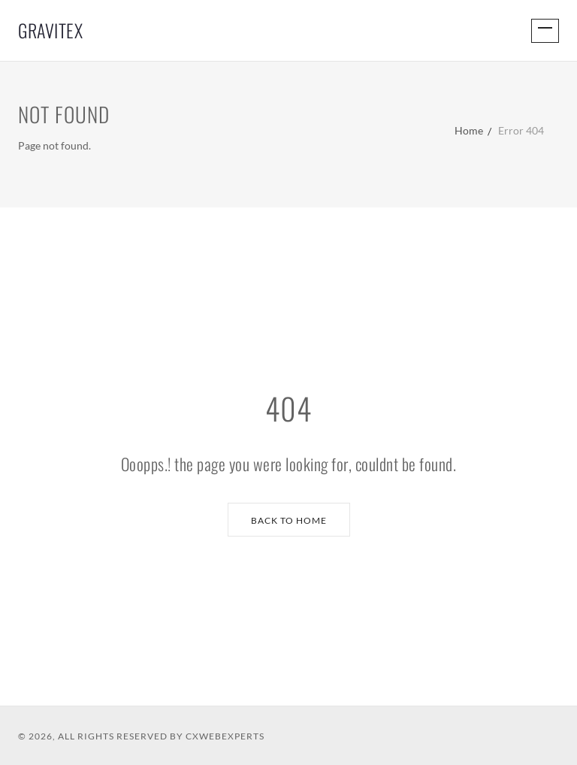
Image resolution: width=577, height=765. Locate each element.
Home (469, 130)
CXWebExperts (225, 736)
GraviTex (50, 30)
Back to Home (289, 520)
